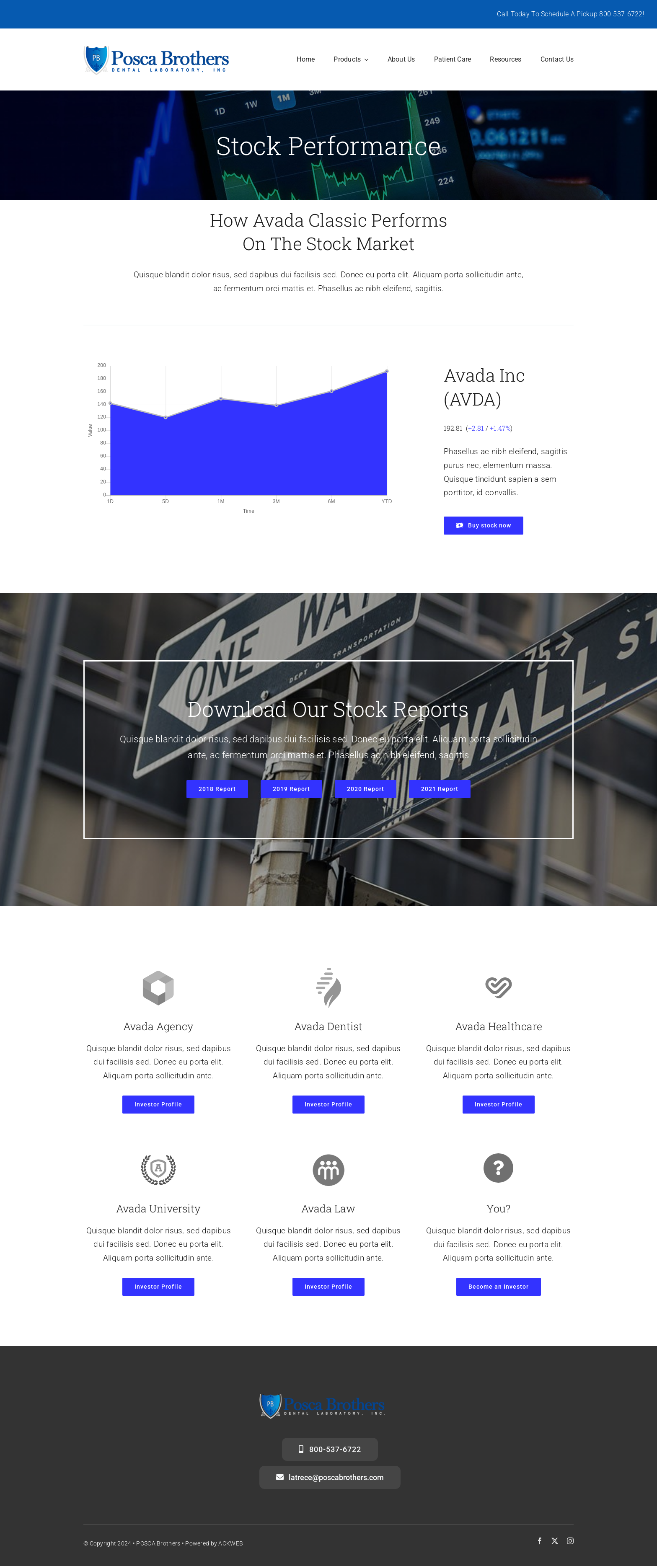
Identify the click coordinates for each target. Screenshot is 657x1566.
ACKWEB (230, 1543)
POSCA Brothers (158, 1543)
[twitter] (554, 1541)
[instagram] (570, 1541)
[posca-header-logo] (156, 48)
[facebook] (539, 1541)
